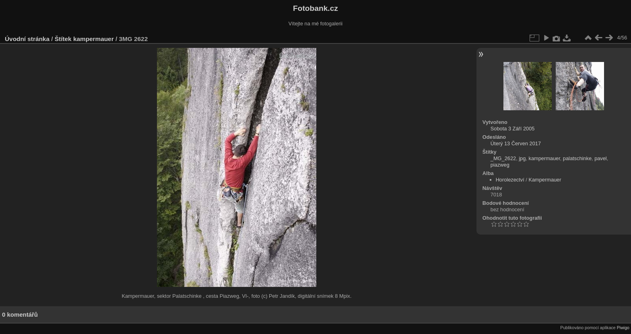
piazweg (500, 165)
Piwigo (623, 327)
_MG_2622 (503, 158)
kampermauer (93, 38)
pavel (600, 158)
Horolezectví (510, 180)
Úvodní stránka (27, 38)
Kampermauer (544, 180)
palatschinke (577, 158)
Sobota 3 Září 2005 (513, 129)
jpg (522, 158)
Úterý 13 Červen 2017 (516, 143)
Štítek (63, 38)
